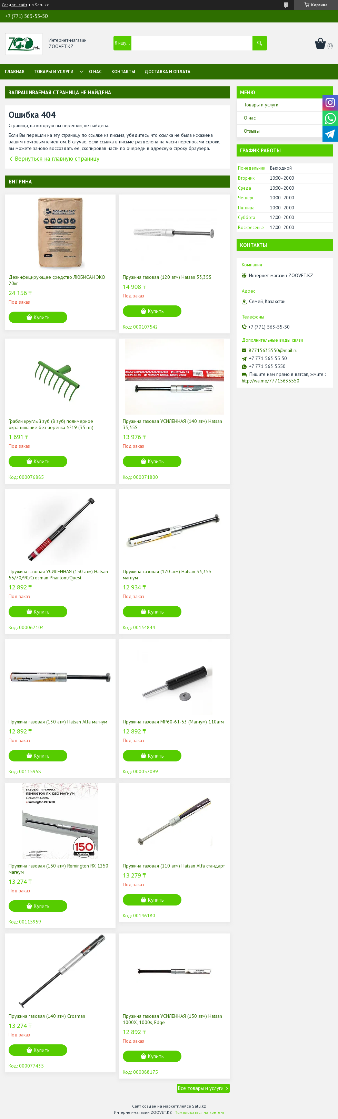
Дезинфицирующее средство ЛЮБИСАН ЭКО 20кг (57, 280)
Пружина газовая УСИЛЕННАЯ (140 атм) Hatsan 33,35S (172, 424)
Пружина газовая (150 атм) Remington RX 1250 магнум (58, 869)
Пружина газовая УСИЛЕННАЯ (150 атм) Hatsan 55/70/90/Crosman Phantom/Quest (58, 574)
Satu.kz (199, 1106)
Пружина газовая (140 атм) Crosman (47, 1016)
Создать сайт (14, 4)
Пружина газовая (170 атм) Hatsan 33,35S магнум (167, 574)
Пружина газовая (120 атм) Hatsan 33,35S (167, 277)
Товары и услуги (53, 72)
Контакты (123, 72)
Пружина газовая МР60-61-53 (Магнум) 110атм (173, 722)
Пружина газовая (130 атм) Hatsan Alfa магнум (58, 722)
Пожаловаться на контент (200, 1112)
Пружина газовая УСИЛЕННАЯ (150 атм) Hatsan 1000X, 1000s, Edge (172, 1019)
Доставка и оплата (167, 72)
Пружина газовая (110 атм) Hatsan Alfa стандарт (174, 866)
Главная (14, 72)
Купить (42, 317)
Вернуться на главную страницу (57, 158)
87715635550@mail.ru (273, 350)
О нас (95, 72)
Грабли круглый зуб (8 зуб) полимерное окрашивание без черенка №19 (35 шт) (51, 424)
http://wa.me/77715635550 (270, 381)
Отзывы (252, 131)
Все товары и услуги (200, 1088)
